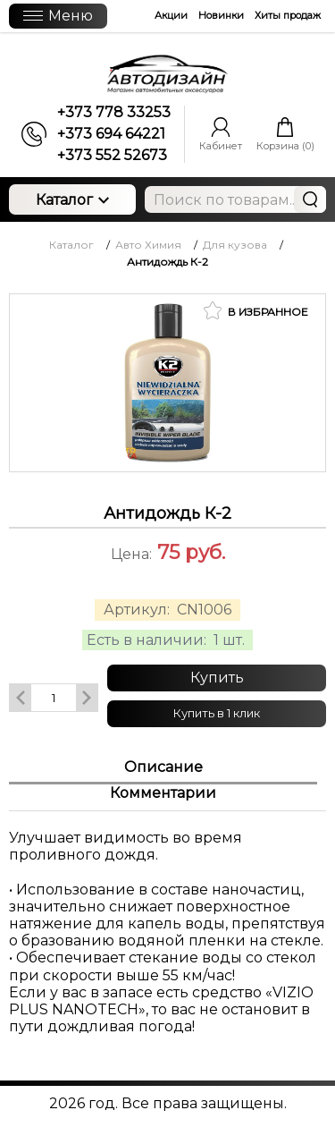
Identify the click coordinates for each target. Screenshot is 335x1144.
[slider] (168, 579)
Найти (310, 199)
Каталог (72, 199)
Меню (58, 15)
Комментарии (163, 792)
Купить (217, 677)
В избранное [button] (256, 310)
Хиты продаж (288, 15)
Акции (171, 15)
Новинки (221, 15)
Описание (163, 766)
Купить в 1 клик (216, 713)
